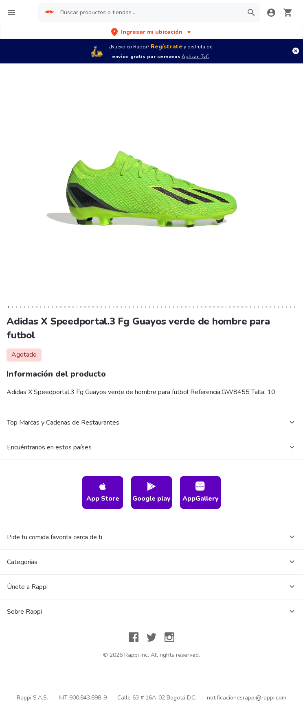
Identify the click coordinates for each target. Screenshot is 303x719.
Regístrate (166, 46)
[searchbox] (148, 12)
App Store (102, 492)
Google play (151, 492)
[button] (152, 32)
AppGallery (200, 492)
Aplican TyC (195, 56)
